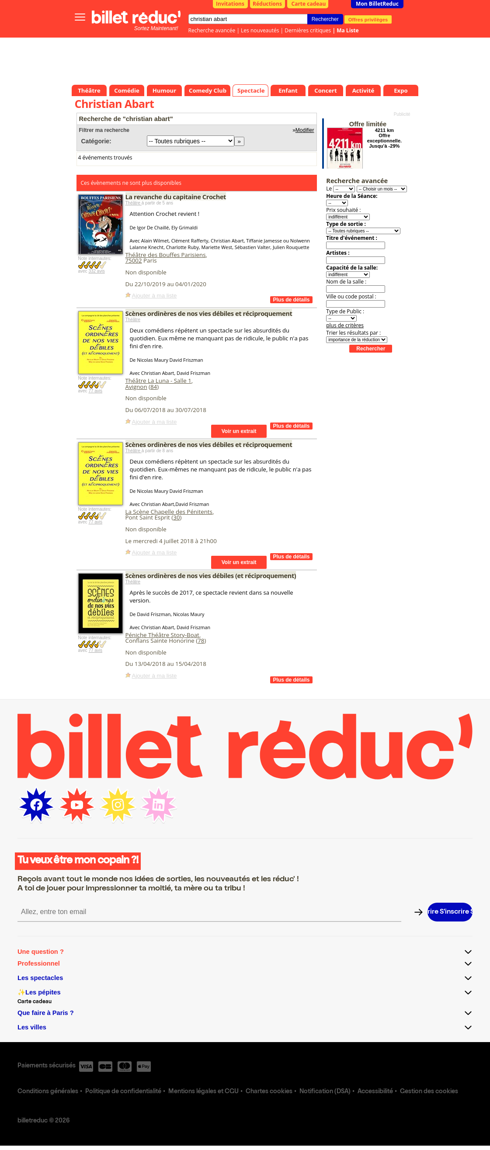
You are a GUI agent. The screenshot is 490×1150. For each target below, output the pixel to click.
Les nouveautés (260, 30)
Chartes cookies (269, 1092)
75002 (133, 260)
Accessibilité (375, 1092)
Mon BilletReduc (377, 3)
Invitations (230, 3)
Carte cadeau (309, 3)
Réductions (267, 3)
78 (201, 640)
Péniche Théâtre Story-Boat (162, 635)
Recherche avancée (212, 30)
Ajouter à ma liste (154, 295)
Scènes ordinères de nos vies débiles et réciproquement (208, 313)
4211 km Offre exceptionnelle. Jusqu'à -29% (384, 138)
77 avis (95, 390)
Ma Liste (347, 30)
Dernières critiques (308, 30)
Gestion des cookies (429, 1092)
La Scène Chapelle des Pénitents (168, 512)
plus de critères (345, 325)
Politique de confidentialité (123, 1092)
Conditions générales (47, 1092)
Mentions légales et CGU (203, 1092)
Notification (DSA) (325, 1092)
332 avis (96, 271)
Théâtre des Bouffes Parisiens (165, 255)
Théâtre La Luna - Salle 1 (158, 380)
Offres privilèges (368, 19)
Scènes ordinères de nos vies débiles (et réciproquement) (210, 575)
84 (153, 387)
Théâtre (133, 203)
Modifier (304, 130)
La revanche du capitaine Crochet (175, 196)
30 (176, 517)
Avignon (136, 387)
